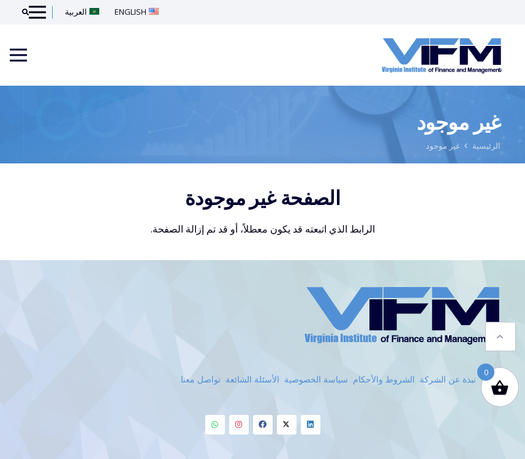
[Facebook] (263, 425)
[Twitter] (286, 425)
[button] (500, 331)
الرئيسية (486, 145)
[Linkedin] (310, 425)
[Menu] (18, 55)
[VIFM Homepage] (442, 55)
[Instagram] (239, 425)
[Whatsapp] (215, 425)
